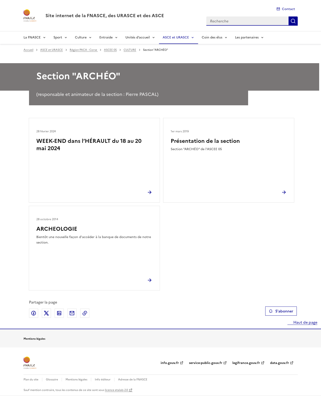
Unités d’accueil (137, 37)
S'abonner (281, 311)
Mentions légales (76, 379)
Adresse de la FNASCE (132, 379)
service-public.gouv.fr (205, 363)
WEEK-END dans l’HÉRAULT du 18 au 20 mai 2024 (88, 144)
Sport (57, 37)
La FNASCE (32, 37)
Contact (288, 9)
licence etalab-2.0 (116, 390)
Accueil (28, 50)
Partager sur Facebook (33, 313)
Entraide (106, 37)
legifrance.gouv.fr (246, 363)
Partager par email (72, 313)
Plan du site (31, 379)
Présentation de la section (205, 141)
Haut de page (304, 322)
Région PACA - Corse (84, 50)
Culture (81, 37)
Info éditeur (103, 379)
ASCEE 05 (110, 50)
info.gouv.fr (170, 363)
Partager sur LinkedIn (59, 313)
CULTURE (130, 50)
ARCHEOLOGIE (56, 229)
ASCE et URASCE (176, 37)
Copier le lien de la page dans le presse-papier (84, 313)
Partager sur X (46, 313)
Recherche (293, 21)
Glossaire (52, 379)
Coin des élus (212, 37)
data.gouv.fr (279, 363)
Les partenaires (247, 37)
